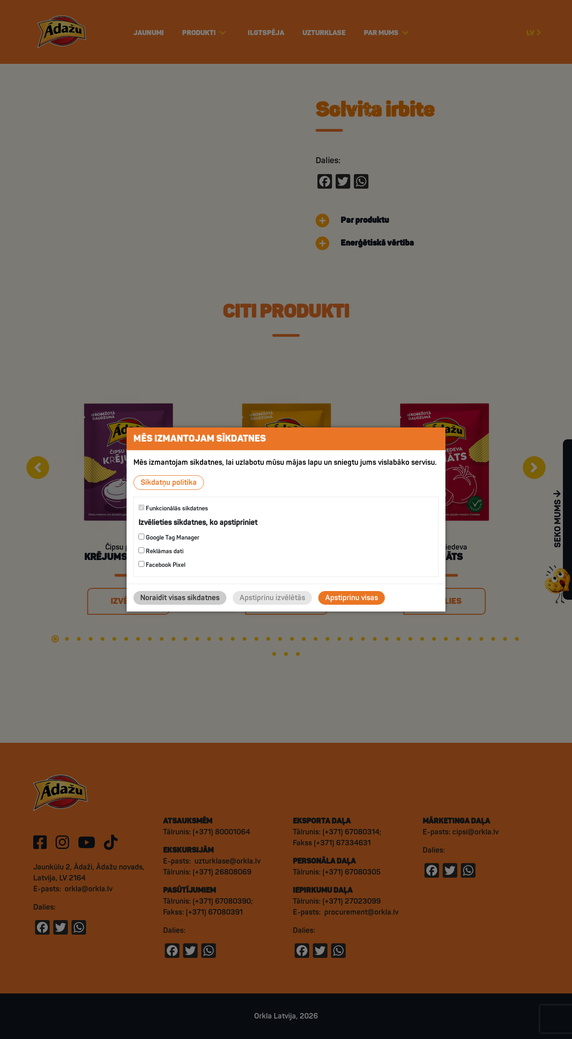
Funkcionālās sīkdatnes (173, 508)
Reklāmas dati (161, 551)
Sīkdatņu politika (169, 482)
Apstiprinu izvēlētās (272, 597)
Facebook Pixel (161, 565)
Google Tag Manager (168, 537)
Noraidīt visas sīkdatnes (180, 597)
